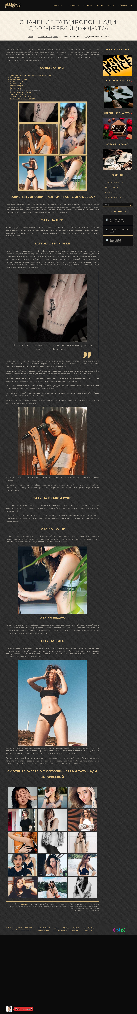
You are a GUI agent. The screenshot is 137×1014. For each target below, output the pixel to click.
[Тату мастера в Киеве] (118, 97)
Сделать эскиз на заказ (20, 96)
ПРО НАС (99, 5)
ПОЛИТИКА (87, 930)
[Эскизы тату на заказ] (118, 159)
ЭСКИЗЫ (76, 928)
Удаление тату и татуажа (115, 197)
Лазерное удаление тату (119, 231)
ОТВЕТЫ (74, 930)
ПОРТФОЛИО (58, 5)
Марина (24, 904)
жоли (29, 92)
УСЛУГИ (110, 5)
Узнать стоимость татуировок (23, 99)
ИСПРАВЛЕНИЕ (60, 930)
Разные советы (111, 187)
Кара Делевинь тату (19, 94)
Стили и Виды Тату (112, 192)
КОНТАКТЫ (87, 5)
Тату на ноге (15, 88)
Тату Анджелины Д (18, 92)
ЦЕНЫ (56, 928)
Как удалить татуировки (115, 241)
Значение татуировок (114, 182)
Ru (132, 5)
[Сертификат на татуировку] (118, 128)
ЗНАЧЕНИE (89, 928)
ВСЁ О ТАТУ (122, 5)
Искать (130, 205)
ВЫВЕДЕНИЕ (43, 930)
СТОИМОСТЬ (73, 5)
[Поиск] (118, 205)
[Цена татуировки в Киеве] (118, 65)
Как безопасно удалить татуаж (117, 220)
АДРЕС (66, 928)
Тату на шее (15, 77)
